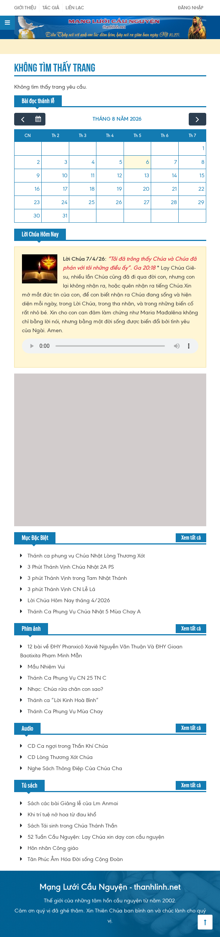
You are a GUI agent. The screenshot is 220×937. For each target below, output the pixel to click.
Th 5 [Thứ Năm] (137, 135)
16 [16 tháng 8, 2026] (37, 188)
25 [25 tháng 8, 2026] (92, 202)
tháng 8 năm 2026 (117, 119)
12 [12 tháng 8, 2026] (119, 175)
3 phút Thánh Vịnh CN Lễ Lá (61, 589)
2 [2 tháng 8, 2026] (38, 162)
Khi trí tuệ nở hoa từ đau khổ (62, 814)
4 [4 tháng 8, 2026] (93, 162)
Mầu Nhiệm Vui (46, 666)
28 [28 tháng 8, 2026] (174, 202)
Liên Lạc (75, 7)
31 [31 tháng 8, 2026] (65, 215)
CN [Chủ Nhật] (28, 135)
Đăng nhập (190, 7)
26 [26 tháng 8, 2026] (119, 202)
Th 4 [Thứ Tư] (110, 135)
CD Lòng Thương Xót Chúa (60, 757)
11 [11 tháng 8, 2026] (93, 175)
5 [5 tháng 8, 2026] (120, 162)
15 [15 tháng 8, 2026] (202, 175)
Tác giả (50, 7)
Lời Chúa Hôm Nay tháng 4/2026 (69, 600)
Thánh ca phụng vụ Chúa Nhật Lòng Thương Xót (86, 555)
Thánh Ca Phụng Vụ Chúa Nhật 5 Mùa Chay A (84, 611)
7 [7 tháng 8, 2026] (175, 162)
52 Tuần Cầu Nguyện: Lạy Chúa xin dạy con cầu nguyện (96, 836)
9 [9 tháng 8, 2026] (38, 175)
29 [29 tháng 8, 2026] (201, 202)
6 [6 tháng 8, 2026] (147, 162)
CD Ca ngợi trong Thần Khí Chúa (68, 746)
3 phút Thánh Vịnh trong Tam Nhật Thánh (77, 578)
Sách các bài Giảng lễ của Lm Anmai (73, 803)
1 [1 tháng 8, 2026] (203, 148)
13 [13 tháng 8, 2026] (146, 175)
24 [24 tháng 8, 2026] (64, 202)
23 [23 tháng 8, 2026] (37, 202)
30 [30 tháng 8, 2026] (37, 215)
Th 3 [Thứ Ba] (82, 135)
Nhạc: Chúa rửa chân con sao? (65, 689)
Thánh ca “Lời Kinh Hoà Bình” (63, 700)
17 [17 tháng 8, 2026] (65, 188)
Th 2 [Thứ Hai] (55, 135)
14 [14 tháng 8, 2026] (174, 175)
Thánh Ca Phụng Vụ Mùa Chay (65, 711)
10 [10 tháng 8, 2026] (64, 175)
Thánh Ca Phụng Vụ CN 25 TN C (67, 677)
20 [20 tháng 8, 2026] (146, 188)
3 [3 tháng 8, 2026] (65, 162)
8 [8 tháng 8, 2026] (202, 162)
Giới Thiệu (25, 7)
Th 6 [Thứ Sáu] (165, 135)
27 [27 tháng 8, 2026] (146, 202)
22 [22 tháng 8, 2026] (201, 188)
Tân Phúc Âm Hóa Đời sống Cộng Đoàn (75, 859)
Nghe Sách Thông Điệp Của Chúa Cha (75, 768)
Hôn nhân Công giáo (53, 848)
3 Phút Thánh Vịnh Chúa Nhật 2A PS (71, 566)
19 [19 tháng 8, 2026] (119, 188)
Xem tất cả (191, 537)
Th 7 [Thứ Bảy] (192, 135)
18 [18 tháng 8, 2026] (92, 188)
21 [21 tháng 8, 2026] (174, 188)
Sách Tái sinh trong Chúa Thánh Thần (72, 825)
